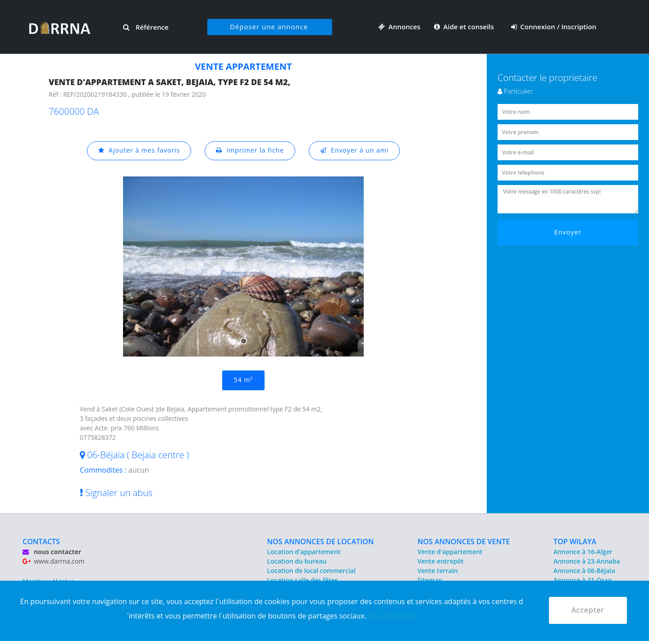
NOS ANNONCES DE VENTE (463, 541)
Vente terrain (437, 570)
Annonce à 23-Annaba (586, 561)
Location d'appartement (304, 551)
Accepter (587, 610)
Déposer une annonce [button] (269, 26)
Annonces (399, 26)
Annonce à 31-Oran (582, 580)
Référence (146, 27)
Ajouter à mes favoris (139, 150)
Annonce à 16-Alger (582, 551)
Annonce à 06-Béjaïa (584, 570)
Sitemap (429, 580)
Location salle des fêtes (302, 580)
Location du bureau (297, 561)
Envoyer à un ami (354, 150)
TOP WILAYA (574, 541)
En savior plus (392, 616)
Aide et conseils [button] (465, 26)
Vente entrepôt (440, 561)
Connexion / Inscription (554, 26)
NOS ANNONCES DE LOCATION (320, 541)
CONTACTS (41, 541)
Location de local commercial (311, 570)
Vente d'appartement (449, 551)
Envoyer (568, 232)
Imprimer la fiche (250, 150)
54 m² (243, 380)
